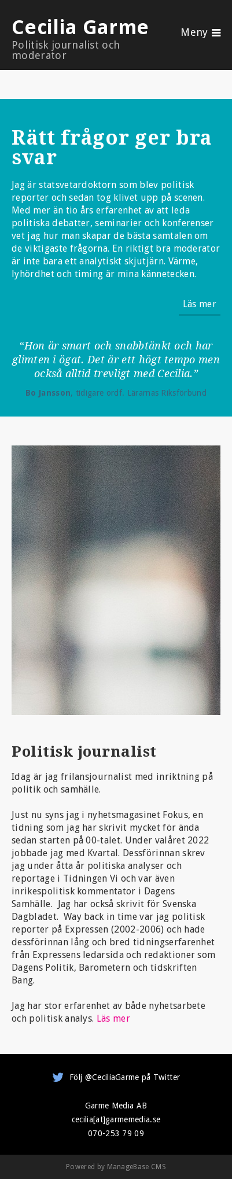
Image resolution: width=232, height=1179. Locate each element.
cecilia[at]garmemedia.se (116, 1119)
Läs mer (199, 304)
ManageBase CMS (136, 1167)
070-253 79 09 (116, 1133)
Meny (194, 32)
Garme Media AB (116, 1105)
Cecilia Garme (85, 38)
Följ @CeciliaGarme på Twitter (124, 1077)
